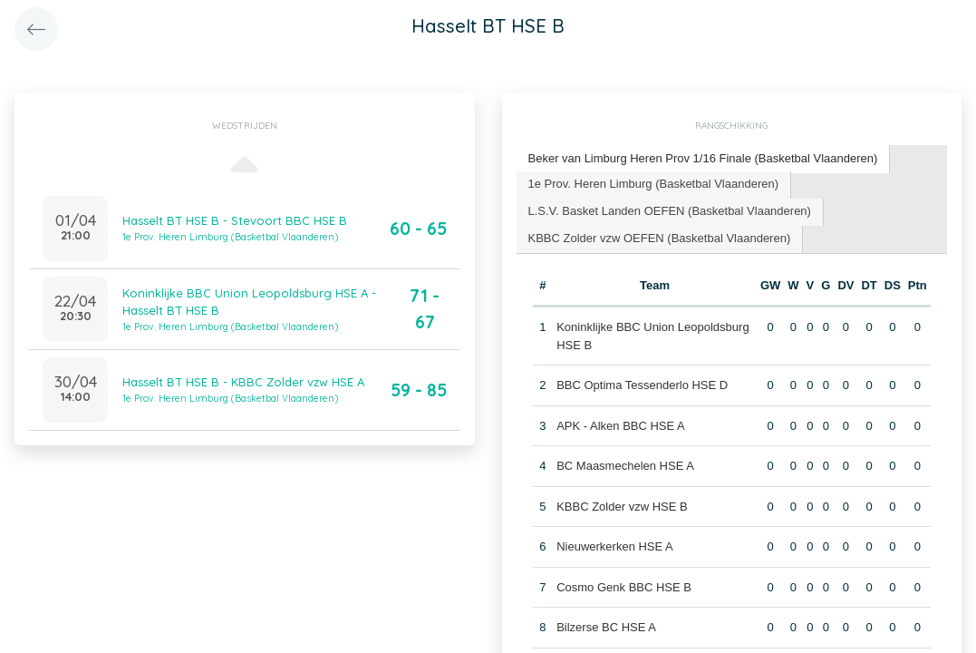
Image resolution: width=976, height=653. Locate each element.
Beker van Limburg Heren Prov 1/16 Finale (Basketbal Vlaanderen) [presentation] (703, 158)
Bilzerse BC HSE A (606, 627)
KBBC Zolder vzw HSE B (622, 506)
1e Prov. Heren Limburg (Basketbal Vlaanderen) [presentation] (653, 183)
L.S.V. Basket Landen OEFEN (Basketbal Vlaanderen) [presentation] (669, 211)
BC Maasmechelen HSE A (625, 466)
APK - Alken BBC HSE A (620, 426)
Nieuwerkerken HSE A (614, 546)
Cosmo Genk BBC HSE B (623, 587)
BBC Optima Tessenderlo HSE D (642, 385)
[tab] (704, 159)
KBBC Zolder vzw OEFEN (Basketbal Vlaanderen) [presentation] (659, 238)
